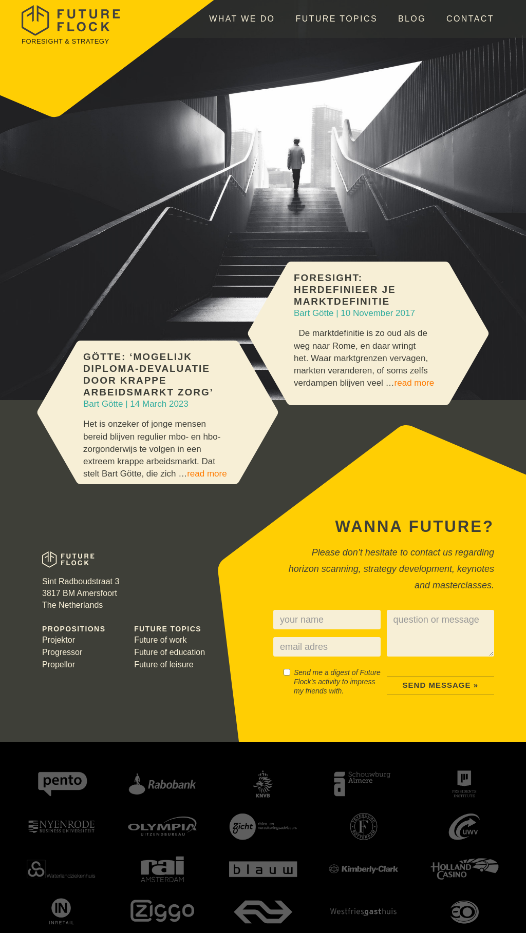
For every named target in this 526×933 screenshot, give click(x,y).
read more (414, 383)
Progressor (62, 652)
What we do (242, 18)
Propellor (58, 664)
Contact (470, 18)
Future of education (169, 652)
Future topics (336, 18)
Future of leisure (164, 664)
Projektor (58, 640)
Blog (412, 18)
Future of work (160, 640)
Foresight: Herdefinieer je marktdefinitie (345, 289)
